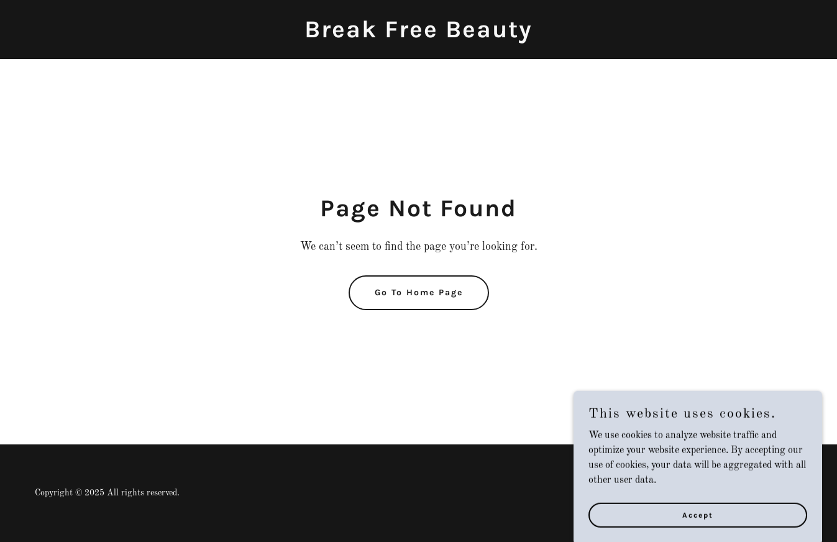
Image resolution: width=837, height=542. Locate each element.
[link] (418, 35)
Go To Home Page (419, 292)
